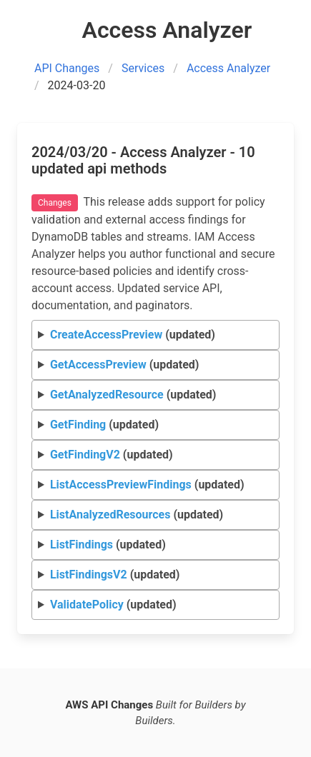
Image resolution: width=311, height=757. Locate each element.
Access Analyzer (228, 68)
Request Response (156, 515)
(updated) (132, 334)
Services (143, 68)
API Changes (66, 68)
